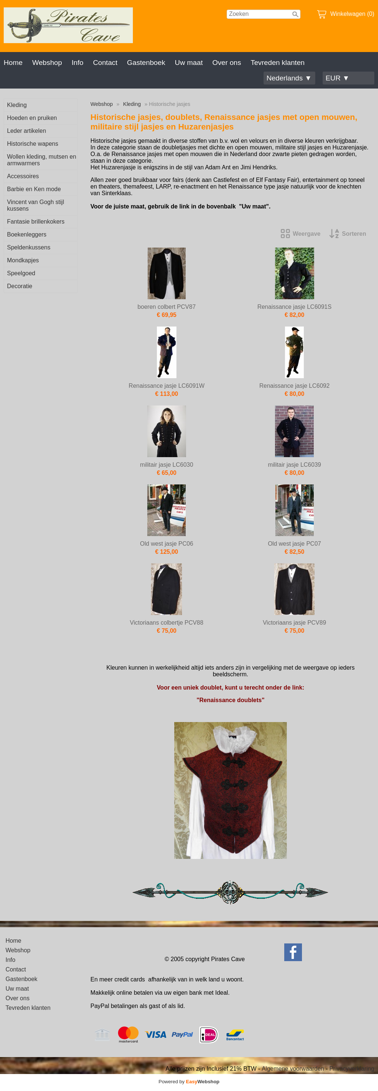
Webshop (47, 62)
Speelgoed (21, 273)
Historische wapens (32, 144)
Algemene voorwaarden (293, 1069)
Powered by (189, 1081)
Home (13, 62)
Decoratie (19, 286)
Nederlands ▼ (289, 78)
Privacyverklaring (351, 1069)
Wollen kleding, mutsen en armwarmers (41, 159)
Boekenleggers (27, 234)
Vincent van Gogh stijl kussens (35, 205)
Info (77, 62)
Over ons (226, 62)
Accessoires (23, 176)
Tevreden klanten (278, 62)
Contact (105, 62)
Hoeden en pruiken (32, 118)
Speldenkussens (28, 247)
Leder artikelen (26, 131)
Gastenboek (146, 62)
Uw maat (189, 62)
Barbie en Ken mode (34, 189)
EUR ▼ (338, 78)
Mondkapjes (23, 260)
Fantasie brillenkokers (36, 221)
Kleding (17, 105)
